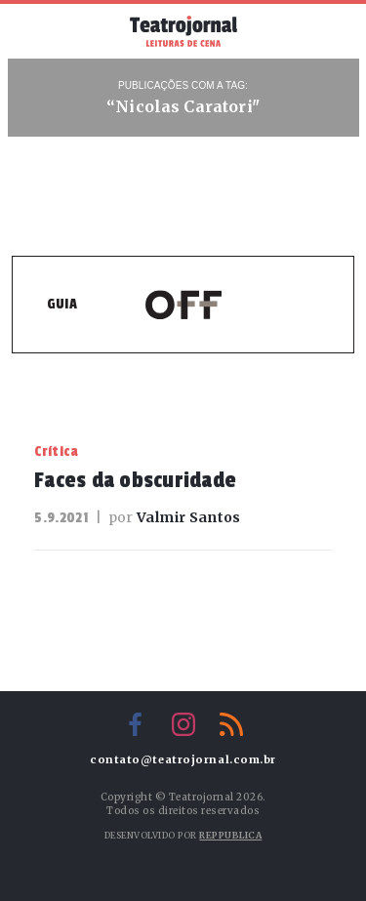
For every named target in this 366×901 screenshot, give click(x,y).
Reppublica (230, 835)
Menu (42, 29)
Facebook (135, 724)
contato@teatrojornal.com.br (183, 760)
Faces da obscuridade (135, 480)
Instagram (183, 724)
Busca (324, 31)
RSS (231, 724)
